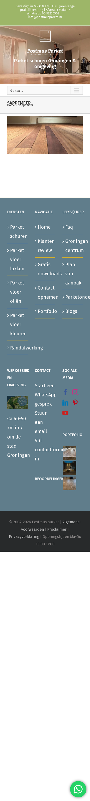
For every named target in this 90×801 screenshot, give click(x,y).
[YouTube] (65, 413)
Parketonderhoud (72, 297)
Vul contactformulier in (45, 450)
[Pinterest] (75, 403)
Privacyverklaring (24, 536)
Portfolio (45, 311)
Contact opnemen (45, 292)
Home (11, 105)
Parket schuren (17, 231)
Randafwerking (17, 348)
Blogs (71, 311)
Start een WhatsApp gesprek (45, 395)
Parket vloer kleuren (17, 324)
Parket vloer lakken (17, 259)
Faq (69, 227)
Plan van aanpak (72, 274)
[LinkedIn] (65, 403)
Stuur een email (41, 422)
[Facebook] (65, 392)
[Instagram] (75, 392)
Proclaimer (56, 529)
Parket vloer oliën (17, 292)
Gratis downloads (45, 269)
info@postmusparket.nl (45, 17)
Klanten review (45, 245)
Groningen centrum (72, 245)
